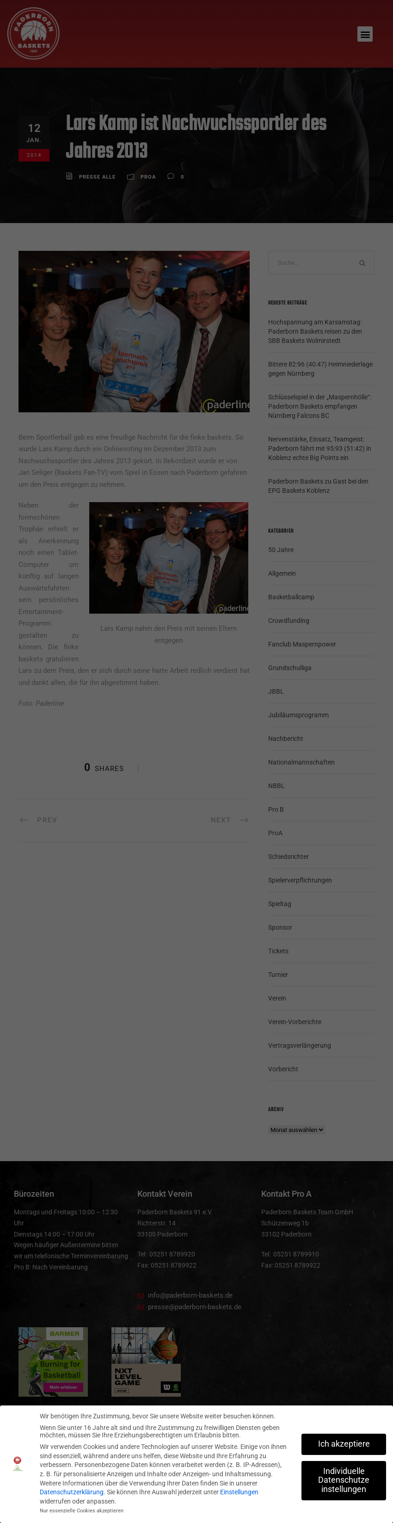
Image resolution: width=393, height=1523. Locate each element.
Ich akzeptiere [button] (344, 1443)
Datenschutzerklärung (72, 1492)
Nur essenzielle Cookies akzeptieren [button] (81, 1511)
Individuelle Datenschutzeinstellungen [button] (343, 1479)
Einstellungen (239, 1492)
